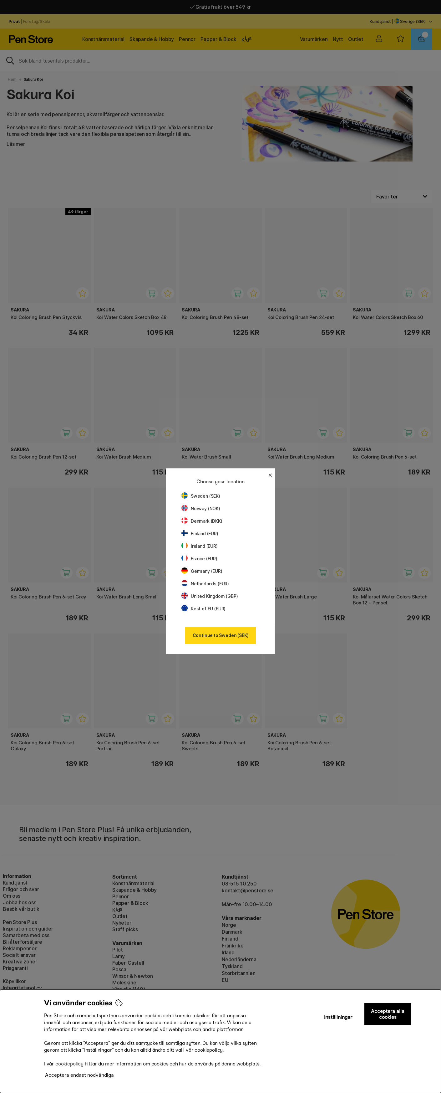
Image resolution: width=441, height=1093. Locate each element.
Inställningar (338, 1017)
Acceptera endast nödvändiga (79, 1075)
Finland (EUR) (199, 533)
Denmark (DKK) (201, 521)
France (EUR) (199, 558)
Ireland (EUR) (199, 546)
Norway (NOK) (200, 508)
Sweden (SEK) (200, 496)
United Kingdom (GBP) (209, 596)
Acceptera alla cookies (387, 1014)
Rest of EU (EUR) (203, 608)
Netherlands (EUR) (205, 583)
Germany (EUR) (201, 571)
